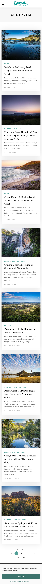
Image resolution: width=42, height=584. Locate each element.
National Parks (18, 261)
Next (19, 557)
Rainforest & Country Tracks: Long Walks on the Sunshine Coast (18, 70)
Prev (22, 549)
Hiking (7, 64)
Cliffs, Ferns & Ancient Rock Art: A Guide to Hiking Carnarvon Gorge (20, 459)
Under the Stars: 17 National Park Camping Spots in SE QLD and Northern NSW (20, 135)
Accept (21, 576)
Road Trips (18, 129)
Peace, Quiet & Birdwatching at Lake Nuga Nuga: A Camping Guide (19, 394)
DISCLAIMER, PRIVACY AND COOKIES (20, 581)
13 (34, 553)
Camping (8, 129)
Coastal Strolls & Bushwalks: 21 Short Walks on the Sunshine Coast (19, 200)
